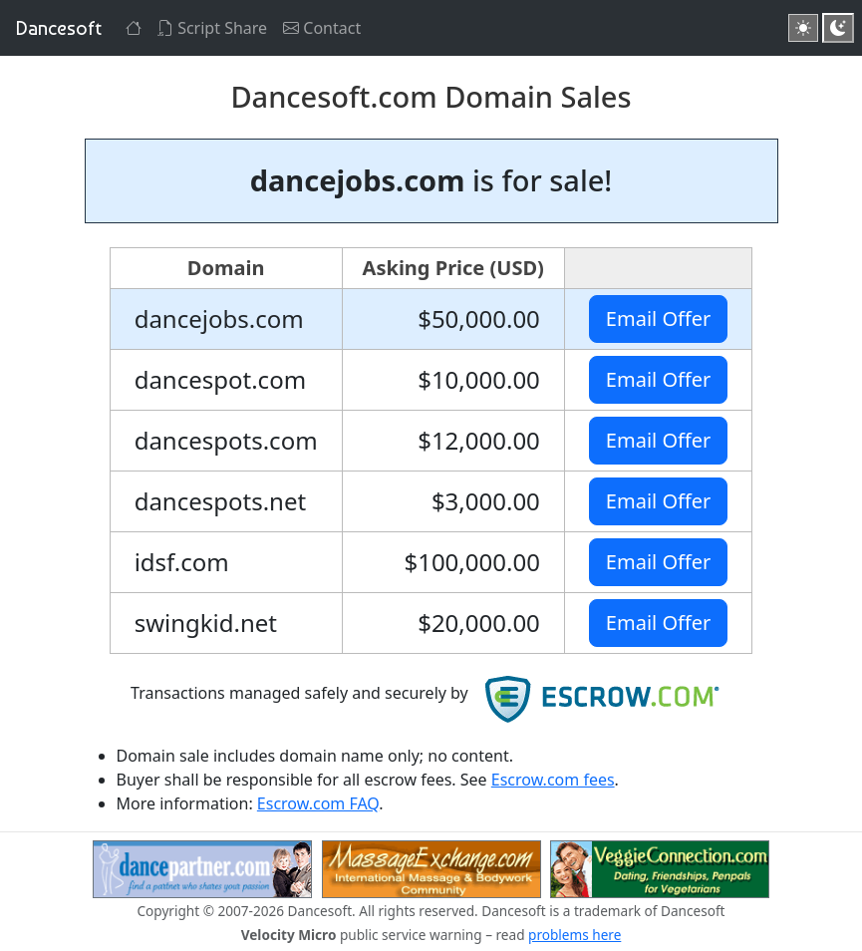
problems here (574, 934)
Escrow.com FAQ (318, 803)
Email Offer (658, 318)
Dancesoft (59, 28)
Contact (322, 28)
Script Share (212, 28)
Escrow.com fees (553, 780)
